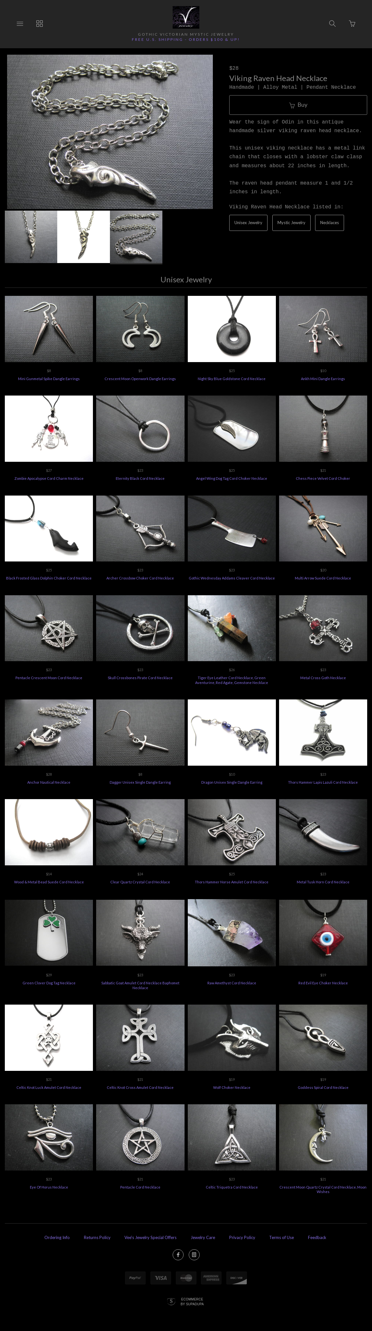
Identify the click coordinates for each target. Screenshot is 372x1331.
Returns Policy (97, 1237)
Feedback (317, 1237)
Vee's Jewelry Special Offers (150, 1237)
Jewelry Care (203, 1237)
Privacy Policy (242, 1237)
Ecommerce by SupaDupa (192, 1301)
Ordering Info (57, 1237)
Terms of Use (281, 1237)
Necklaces (329, 222)
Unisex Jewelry (248, 222)
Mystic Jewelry (291, 222)
